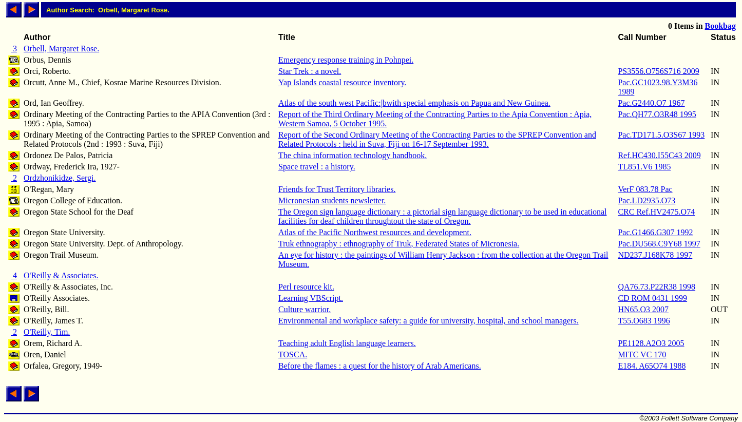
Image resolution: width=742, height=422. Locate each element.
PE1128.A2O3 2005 (651, 343)
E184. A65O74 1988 (652, 365)
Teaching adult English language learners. (347, 343)
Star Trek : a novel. (309, 71)
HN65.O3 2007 (643, 309)
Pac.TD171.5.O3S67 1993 (661, 134)
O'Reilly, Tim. (47, 332)
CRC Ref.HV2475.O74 (656, 211)
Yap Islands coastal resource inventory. (342, 82)
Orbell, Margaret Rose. (61, 48)
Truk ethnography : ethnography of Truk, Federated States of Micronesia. (398, 243)
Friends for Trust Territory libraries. (336, 189)
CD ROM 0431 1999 (652, 298)
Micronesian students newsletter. (332, 200)
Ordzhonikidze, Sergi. (60, 178)
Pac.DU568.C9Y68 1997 (659, 243)
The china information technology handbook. (352, 155)
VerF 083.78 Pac (645, 189)
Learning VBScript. (310, 298)
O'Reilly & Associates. (61, 275)
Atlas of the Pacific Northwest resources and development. (374, 232)
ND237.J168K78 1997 (655, 255)
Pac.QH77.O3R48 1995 (657, 114)
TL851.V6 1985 (644, 166)
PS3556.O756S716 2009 (658, 71)
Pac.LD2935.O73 (646, 200)
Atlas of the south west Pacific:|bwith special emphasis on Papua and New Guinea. (414, 103)
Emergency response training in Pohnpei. (345, 59)
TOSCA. (292, 354)
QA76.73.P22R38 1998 (656, 286)
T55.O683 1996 (644, 320)
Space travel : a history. (316, 166)
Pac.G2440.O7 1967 (651, 103)
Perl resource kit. (306, 286)
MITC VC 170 (642, 354)
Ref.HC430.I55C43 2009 (659, 155)
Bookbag (720, 26)
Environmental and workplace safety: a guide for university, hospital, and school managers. (428, 320)
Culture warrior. (304, 309)
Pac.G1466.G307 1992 (655, 232)
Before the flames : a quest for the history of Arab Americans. (379, 365)
